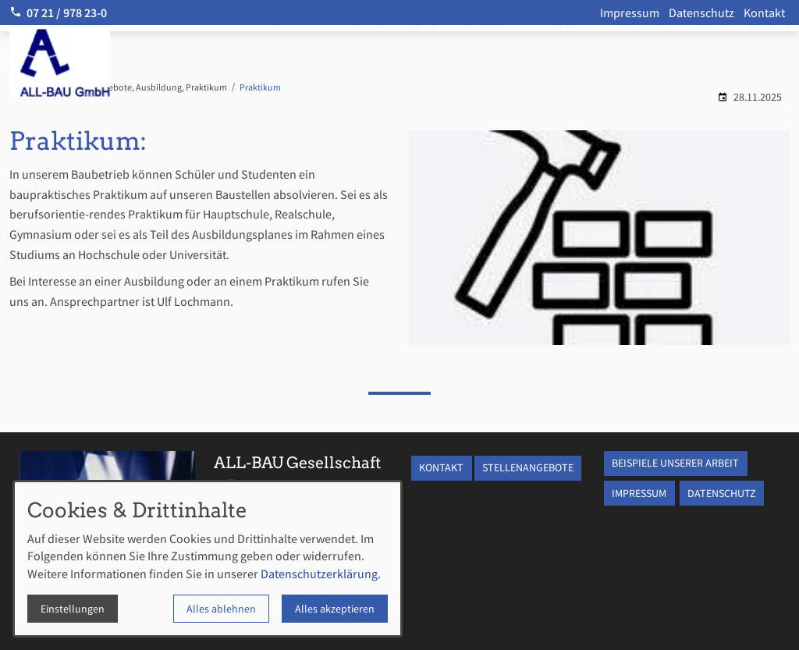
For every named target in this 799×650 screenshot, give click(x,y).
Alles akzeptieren (335, 609)
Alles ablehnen (221, 609)
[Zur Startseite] (103, 62)
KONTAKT (441, 467)
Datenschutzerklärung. (321, 573)
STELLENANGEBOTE (528, 467)
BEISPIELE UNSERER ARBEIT (675, 463)
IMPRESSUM (639, 493)
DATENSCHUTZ (721, 493)
